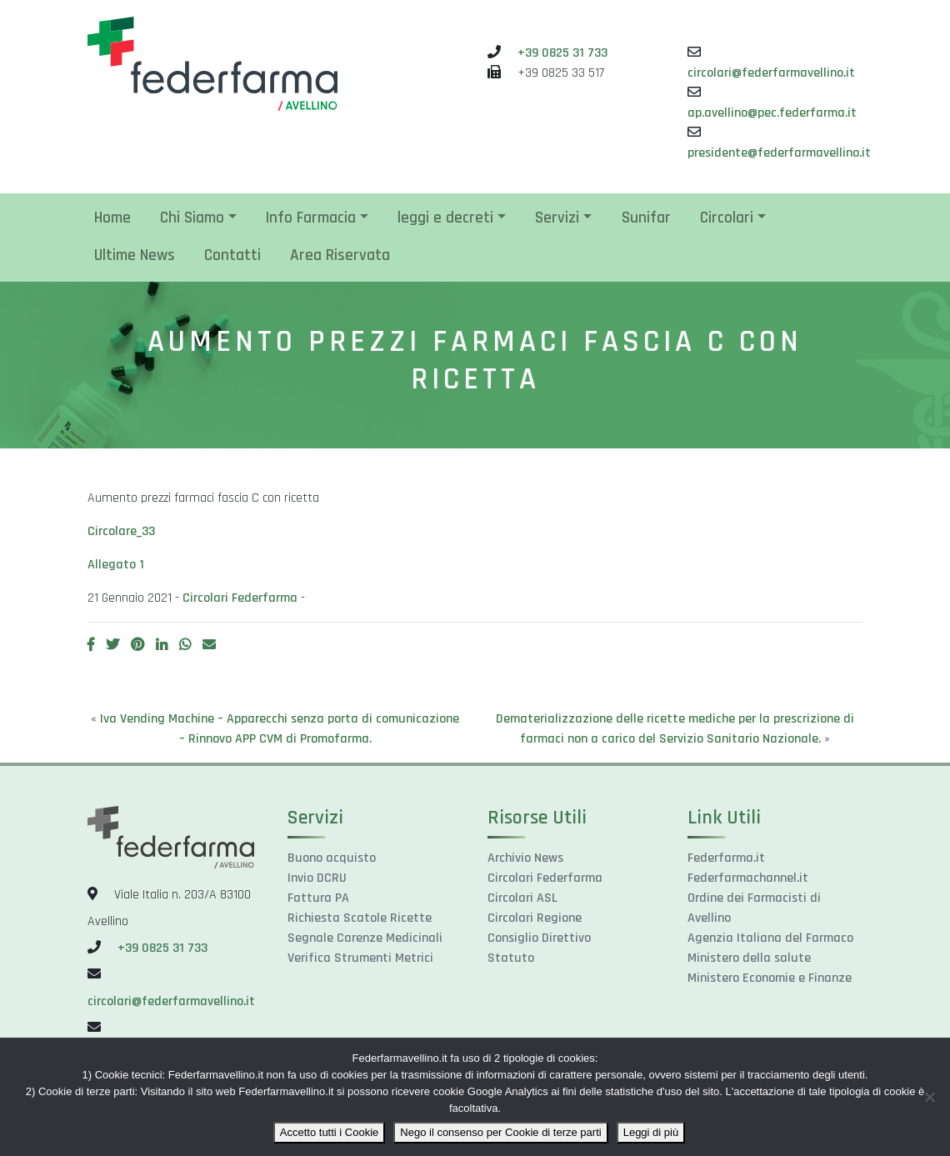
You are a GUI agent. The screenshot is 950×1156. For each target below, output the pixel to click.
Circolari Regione (535, 918)
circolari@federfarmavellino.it (771, 73)
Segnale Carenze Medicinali (365, 938)
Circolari (726, 218)
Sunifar (646, 218)
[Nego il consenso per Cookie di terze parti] (929, 1096)
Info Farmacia (311, 218)
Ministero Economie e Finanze (770, 978)
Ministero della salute (749, 958)
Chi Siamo (192, 218)
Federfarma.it (726, 858)
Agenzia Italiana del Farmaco (770, 938)
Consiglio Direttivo (539, 938)
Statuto (511, 958)
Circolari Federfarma (240, 598)
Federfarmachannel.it (748, 878)
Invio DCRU (317, 878)
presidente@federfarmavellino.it (779, 153)
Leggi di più (651, 1132)
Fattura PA (318, 898)
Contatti (232, 255)
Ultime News (134, 255)
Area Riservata (340, 255)
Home (112, 218)
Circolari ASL (523, 898)
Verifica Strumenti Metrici (360, 958)
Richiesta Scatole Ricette (360, 918)
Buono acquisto (332, 858)
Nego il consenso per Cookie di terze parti (500, 1132)
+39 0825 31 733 (563, 53)
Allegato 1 (116, 564)
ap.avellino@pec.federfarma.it (772, 113)
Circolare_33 (121, 531)
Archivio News (525, 858)
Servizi (557, 218)
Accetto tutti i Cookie (329, 1132)
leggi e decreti (445, 218)
